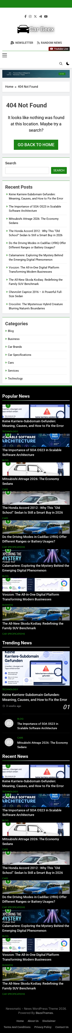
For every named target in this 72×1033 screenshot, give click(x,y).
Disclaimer (48, 1021)
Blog (11, 331)
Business (14, 339)
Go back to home (36, 144)
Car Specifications (19, 355)
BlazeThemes (44, 1012)
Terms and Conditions (17, 1027)
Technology (15, 378)
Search (10, 163)
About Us (33, 1021)
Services (13, 370)
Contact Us (62, 1027)
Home (20, 1021)
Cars (11, 362)
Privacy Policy (42, 1027)
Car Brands (15, 347)
